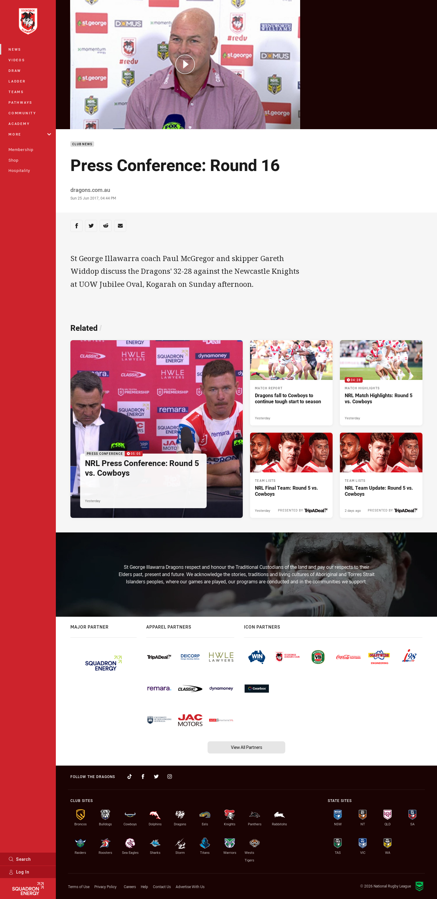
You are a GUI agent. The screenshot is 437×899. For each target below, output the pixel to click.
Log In (18, 872)
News (14, 49)
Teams (16, 91)
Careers (130, 886)
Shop (13, 160)
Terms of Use (79, 886)
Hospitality (19, 170)
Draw (14, 70)
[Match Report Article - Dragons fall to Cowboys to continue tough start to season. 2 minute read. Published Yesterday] (291, 382)
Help (144, 886)
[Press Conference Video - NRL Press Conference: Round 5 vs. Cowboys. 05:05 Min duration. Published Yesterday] (156, 429)
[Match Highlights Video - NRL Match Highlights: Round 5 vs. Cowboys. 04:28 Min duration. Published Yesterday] (381, 382)
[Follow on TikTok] (129, 776)
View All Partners (246, 747)
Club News (82, 144)
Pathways (20, 102)
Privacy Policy (105, 886)
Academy (19, 123)
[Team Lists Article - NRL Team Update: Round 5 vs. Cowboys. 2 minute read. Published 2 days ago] (381, 475)
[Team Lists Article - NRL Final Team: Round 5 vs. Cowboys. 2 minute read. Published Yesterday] (291, 475)
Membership (20, 149)
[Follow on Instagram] (169, 776)
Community (22, 113)
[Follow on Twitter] (156, 776)
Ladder (17, 81)
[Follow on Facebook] (143, 776)
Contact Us (162, 886)
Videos (16, 60)
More (29, 134)
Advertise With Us (190, 886)
